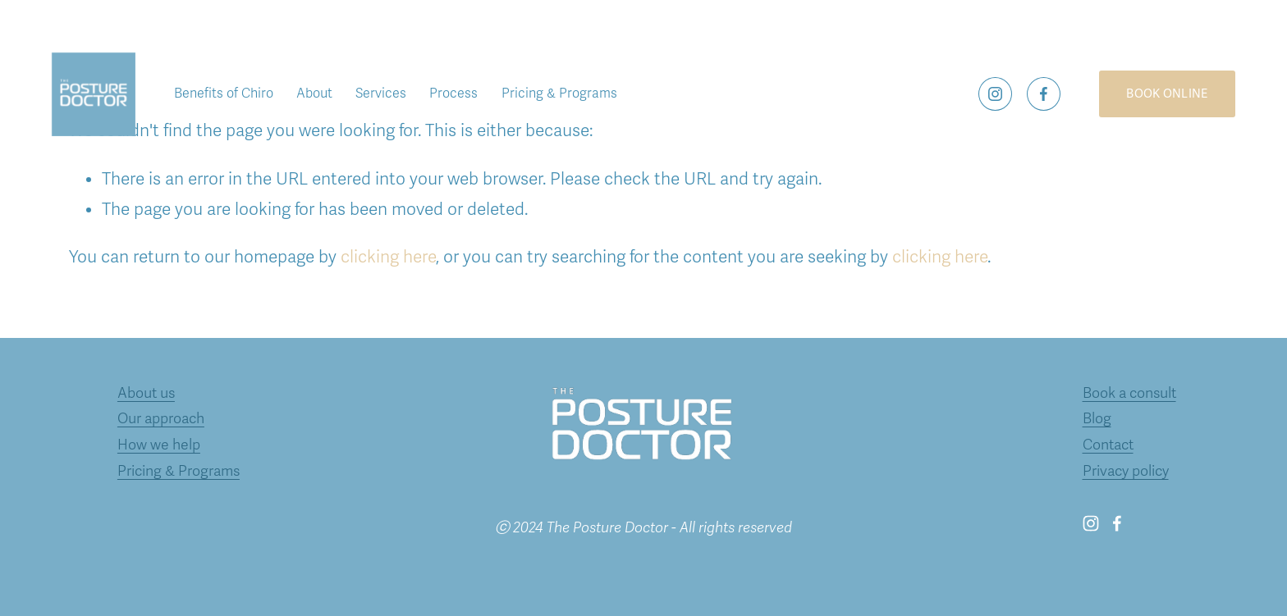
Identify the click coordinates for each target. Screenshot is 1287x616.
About (314, 93)
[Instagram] (995, 94)
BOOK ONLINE (1166, 94)
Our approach (160, 418)
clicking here (388, 257)
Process (453, 93)
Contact (1108, 445)
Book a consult (1129, 393)
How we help (158, 445)
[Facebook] (1043, 94)
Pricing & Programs (559, 93)
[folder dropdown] (223, 94)
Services (380, 93)
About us (146, 393)
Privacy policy (1126, 471)
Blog (1097, 418)
